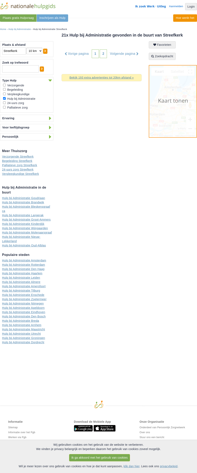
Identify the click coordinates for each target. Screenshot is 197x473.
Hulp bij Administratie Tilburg (21, 290)
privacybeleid (169, 466)
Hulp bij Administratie (19, 29)
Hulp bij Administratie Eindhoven (23, 312)
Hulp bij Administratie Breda (20, 320)
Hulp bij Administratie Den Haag (23, 269)
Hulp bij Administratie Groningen (23, 338)
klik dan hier (132, 466)
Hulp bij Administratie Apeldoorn (23, 307)
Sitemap (13, 427)
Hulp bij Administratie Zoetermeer (24, 299)
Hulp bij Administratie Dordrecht (23, 342)
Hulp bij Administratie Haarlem (22, 273)
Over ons (145, 432)
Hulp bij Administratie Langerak (23, 215)
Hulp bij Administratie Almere (21, 282)
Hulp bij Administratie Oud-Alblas (24, 245)
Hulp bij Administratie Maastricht (23, 329)
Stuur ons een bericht (152, 437)
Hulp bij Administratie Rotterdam (23, 264)
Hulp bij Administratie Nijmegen (23, 303)
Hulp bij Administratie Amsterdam (24, 260)
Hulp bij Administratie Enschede (23, 295)
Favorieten (162, 44)
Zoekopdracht (162, 56)
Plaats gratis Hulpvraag (18, 17)
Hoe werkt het (185, 17)
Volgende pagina (124, 54)
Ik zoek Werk (145, 6)
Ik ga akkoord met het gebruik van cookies (99, 457)
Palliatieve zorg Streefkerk (19, 165)
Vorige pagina (77, 54)
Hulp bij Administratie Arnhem (21, 325)
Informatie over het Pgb (21, 432)
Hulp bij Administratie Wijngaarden (25, 228)
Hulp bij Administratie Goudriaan (23, 198)
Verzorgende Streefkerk (18, 156)
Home (3, 29)
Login (191, 6)
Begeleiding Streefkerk (17, 161)
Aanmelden (176, 6)
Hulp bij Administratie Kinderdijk (23, 224)
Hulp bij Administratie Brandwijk (23, 202)
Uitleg (161, 6)
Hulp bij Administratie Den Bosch (24, 316)
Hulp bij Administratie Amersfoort (24, 286)
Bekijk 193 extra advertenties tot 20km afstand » (101, 77)
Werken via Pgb (17, 437)
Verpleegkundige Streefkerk (20, 173)
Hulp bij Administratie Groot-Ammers (26, 219)
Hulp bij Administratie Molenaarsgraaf (27, 232)
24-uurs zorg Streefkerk (17, 169)
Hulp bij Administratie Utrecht (21, 333)
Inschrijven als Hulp (52, 17)
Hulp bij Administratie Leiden (21, 277)
